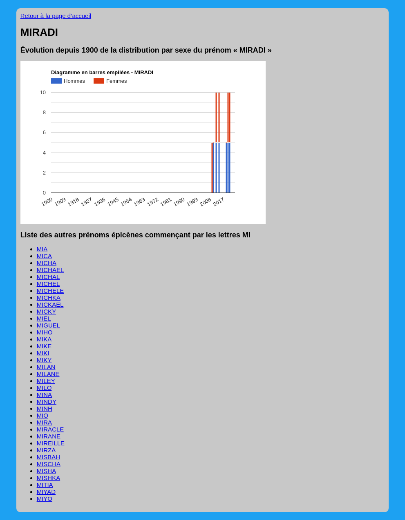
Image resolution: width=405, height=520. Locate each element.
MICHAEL (50, 269)
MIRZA (46, 450)
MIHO (45, 332)
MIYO (44, 498)
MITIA (45, 484)
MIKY (44, 359)
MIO (42, 415)
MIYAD (46, 491)
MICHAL (48, 276)
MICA (44, 255)
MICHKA (48, 297)
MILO (44, 387)
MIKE (44, 346)
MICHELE (50, 290)
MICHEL (48, 283)
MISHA (46, 470)
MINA (44, 394)
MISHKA (48, 477)
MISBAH (48, 457)
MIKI (43, 353)
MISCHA (48, 463)
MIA (42, 249)
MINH (44, 408)
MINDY (46, 401)
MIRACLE (50, 429)
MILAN (46, 366)
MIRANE (48, 436)
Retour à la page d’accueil (55, 15)
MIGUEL (48, 325)
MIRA (44, 422)
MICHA (46, 262)
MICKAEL (50, 304)
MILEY (46, 380)
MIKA (44, 339)
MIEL (44, 318)
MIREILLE (51, 443)
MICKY (46, 311)
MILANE (48, 373)
